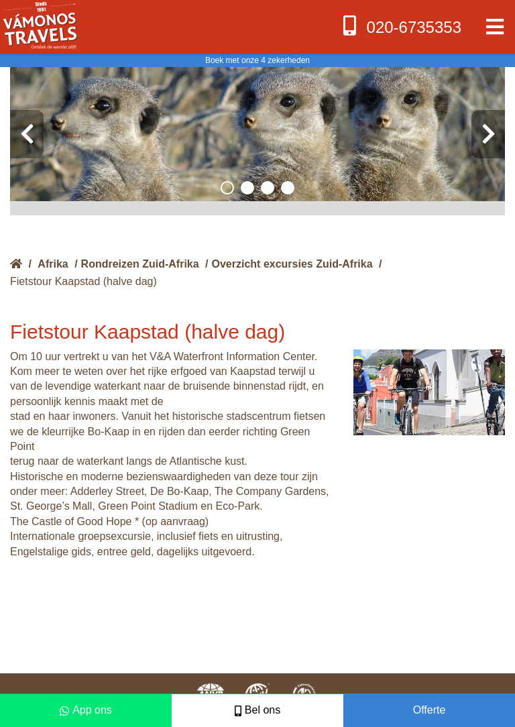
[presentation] (27, 134)
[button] (227, 187)
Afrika (53, 264)
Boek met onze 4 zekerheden (257, 60)
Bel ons (257, 710)
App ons (86, 710)
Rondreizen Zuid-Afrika (140, 264)
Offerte (429, 710)
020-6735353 (400, 25)
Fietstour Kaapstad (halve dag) (83, 281)
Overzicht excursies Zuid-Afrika (292, 264)
